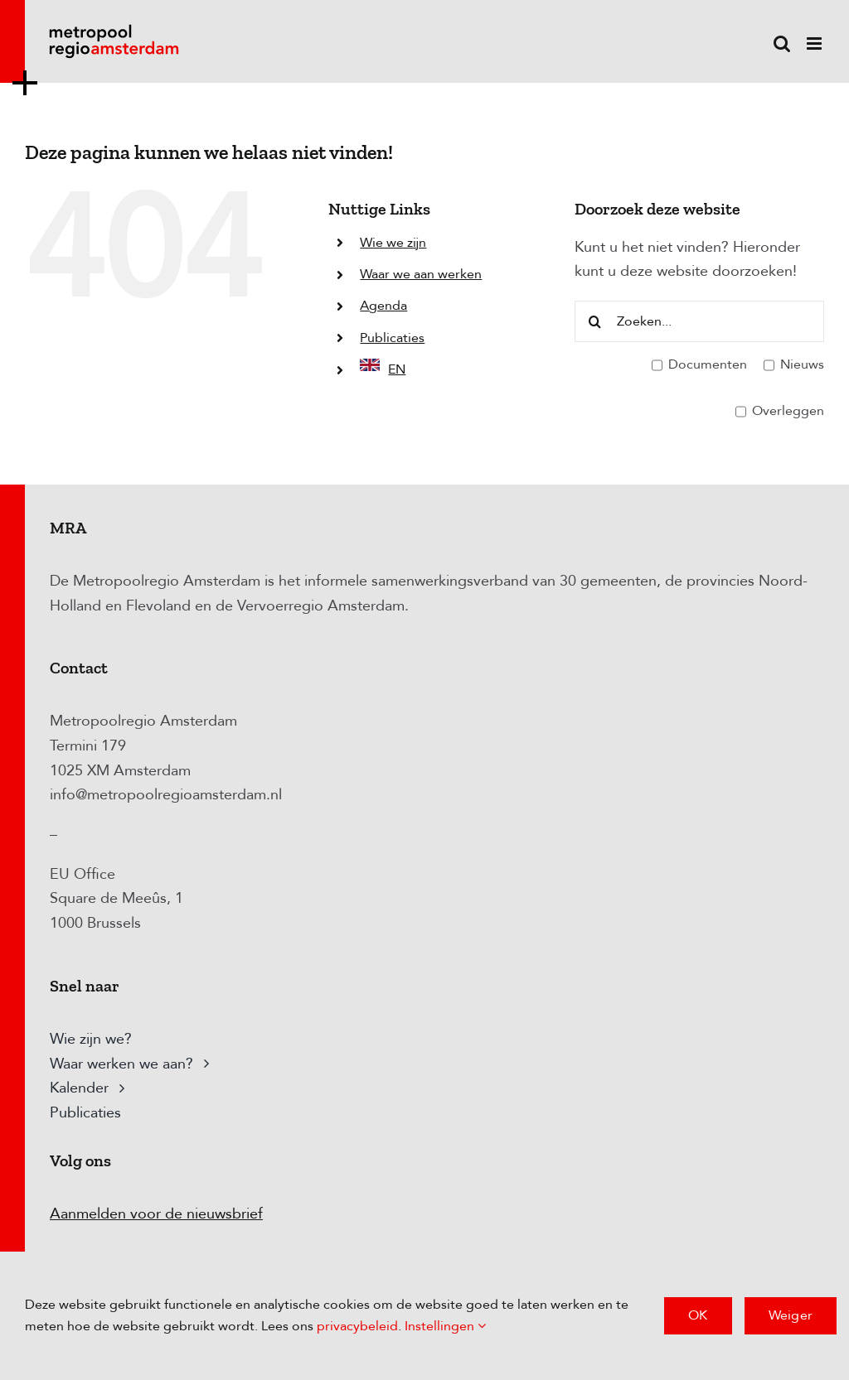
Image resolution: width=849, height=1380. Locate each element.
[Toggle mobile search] (782, 43)
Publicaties (392, 338)
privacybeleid (357, 1326)
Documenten (699, 365)
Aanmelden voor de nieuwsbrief (156, 1214)
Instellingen (445, 1326)
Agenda (383, 306)
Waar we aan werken (421, 274)
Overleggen (779, 411)
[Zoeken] (595, 321)
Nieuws (794, 365)
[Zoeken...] (699, 321)
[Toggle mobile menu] (815, 43)
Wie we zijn (393, 243)
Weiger (791, 1315)
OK (697, 1315)
